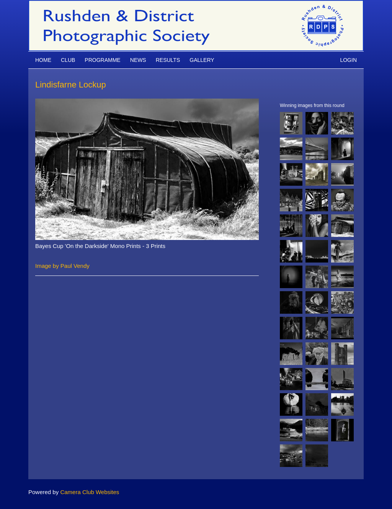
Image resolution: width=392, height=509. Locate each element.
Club (68, 60)
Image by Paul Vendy (62, 266)
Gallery (201, 60)
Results (168, 60)
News (138, 60)
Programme (102, 60)
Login (348, 60)
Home (43, 60)
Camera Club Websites (89, 492)
